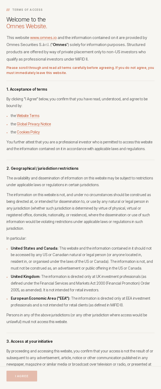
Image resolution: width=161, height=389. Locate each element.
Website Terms (28, 116)
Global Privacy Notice (34, 124)
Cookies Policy (28, 132)
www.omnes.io (43, 37)
